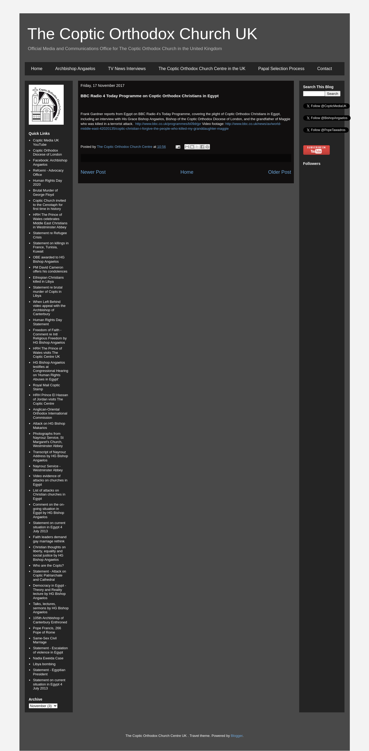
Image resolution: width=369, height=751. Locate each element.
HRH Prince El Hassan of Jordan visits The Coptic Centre (50, 399)
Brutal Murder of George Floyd (45, 192)
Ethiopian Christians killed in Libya (48, 279)
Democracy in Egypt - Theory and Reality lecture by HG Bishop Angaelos (49, 591)
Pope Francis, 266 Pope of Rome (47, 630)
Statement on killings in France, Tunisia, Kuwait (51, 247)
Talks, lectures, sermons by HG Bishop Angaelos (51, 608)
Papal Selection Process (281, 68)
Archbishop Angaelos (75, 68)
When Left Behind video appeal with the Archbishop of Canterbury (49, 308)
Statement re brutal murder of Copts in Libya (48, 291)
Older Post (279, 172)
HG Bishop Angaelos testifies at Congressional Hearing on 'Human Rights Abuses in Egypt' (50, 370)
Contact (324, 68)
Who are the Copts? (48, 565)
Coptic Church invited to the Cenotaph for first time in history (49, 204)
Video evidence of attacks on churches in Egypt (50, 480)
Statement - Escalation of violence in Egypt (50, 650)
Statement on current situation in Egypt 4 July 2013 (49, 527)
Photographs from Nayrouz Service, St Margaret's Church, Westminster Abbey (48, 440)
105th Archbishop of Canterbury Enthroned (50, 620)
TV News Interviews (127, 68)
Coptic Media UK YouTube (46, 142)
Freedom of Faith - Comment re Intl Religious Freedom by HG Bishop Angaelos (50, 336)
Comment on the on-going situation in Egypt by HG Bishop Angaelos (49, 510)
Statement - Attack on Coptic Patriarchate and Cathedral (49, 575)
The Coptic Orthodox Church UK (142, 34)
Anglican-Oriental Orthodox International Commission (50, 413)
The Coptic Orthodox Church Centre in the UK (202, 68)
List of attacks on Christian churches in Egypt (49, 494)
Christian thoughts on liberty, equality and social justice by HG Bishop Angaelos (49, 553)
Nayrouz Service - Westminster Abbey (48, 468)
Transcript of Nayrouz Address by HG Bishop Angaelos (50, 456)
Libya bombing (44, 664)
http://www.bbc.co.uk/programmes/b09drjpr (168, 124)
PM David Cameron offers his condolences (50, 269)
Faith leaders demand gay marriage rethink (50, 539)
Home (37, 68)
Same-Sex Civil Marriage (45, 640)
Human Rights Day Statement (47, 322)
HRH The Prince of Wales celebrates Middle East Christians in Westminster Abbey (50, 221)
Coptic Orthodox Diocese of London (47, 152)
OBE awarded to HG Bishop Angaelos (49, 259)
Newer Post (93, 172)
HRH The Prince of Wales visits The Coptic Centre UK (47, 352)
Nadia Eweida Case (48, 658)
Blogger (236, 736)
